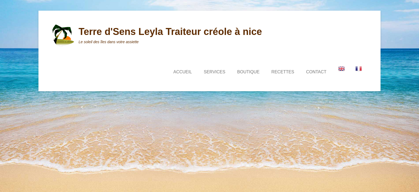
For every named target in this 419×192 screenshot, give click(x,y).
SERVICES (215, 72)
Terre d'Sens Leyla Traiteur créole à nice (170, 31)
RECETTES (282, 72)
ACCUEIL (182, 72)
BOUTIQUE (248, 72)
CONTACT (316, 72)
